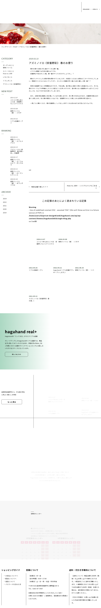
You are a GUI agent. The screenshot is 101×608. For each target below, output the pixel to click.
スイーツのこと (8, 71)
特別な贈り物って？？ (39, 187)
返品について (10, 561)
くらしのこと (7, 81)
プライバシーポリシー (21, 593)
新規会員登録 (85, 9)
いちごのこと (7, 77)
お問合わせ (95, 9)
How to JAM (7, 73)
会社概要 (36, 593)
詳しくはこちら (16, 354)
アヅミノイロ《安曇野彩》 (12, 84)
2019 (5, 213)
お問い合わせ (60, 593)
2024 (5, 199)
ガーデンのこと (8, 65)
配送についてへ (10, 558)
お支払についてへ (11, 555)
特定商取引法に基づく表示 (78, 593)
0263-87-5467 (38, 568)
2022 (5, 202)
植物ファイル (7, 68)
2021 (5, 206)
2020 (5, 209)
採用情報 (47, 593)
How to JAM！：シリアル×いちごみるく (82, 186)
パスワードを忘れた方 (13, 563)
